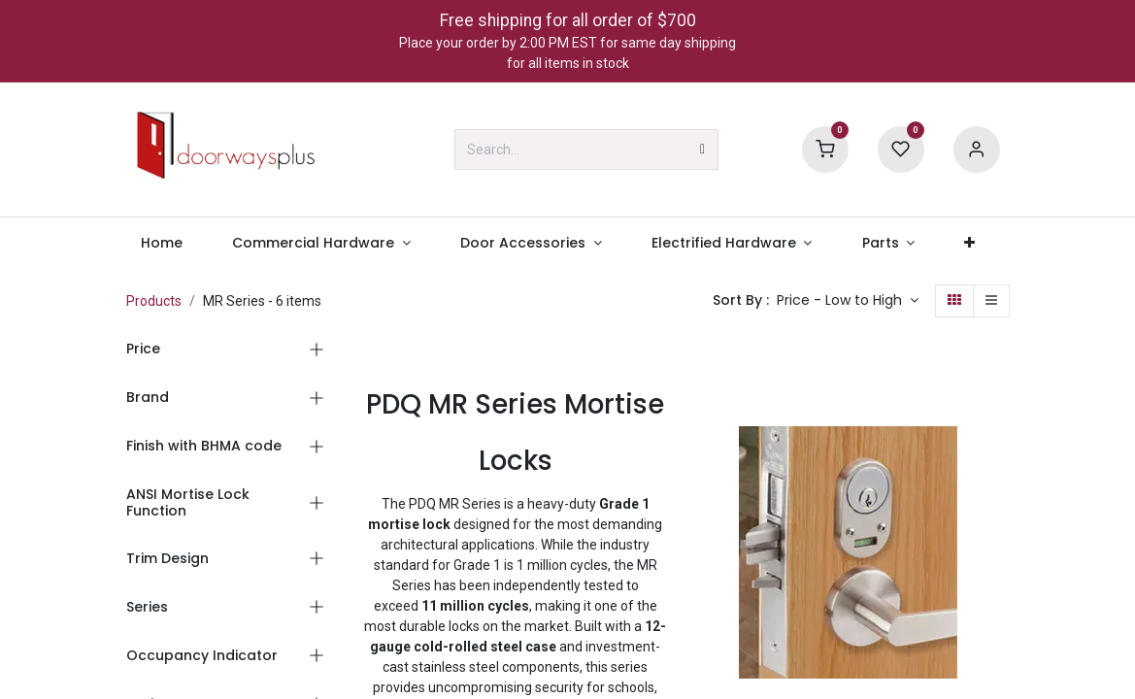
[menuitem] (162, 243)
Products (154, 301)
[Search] (702, 149)
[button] (847, 300)
